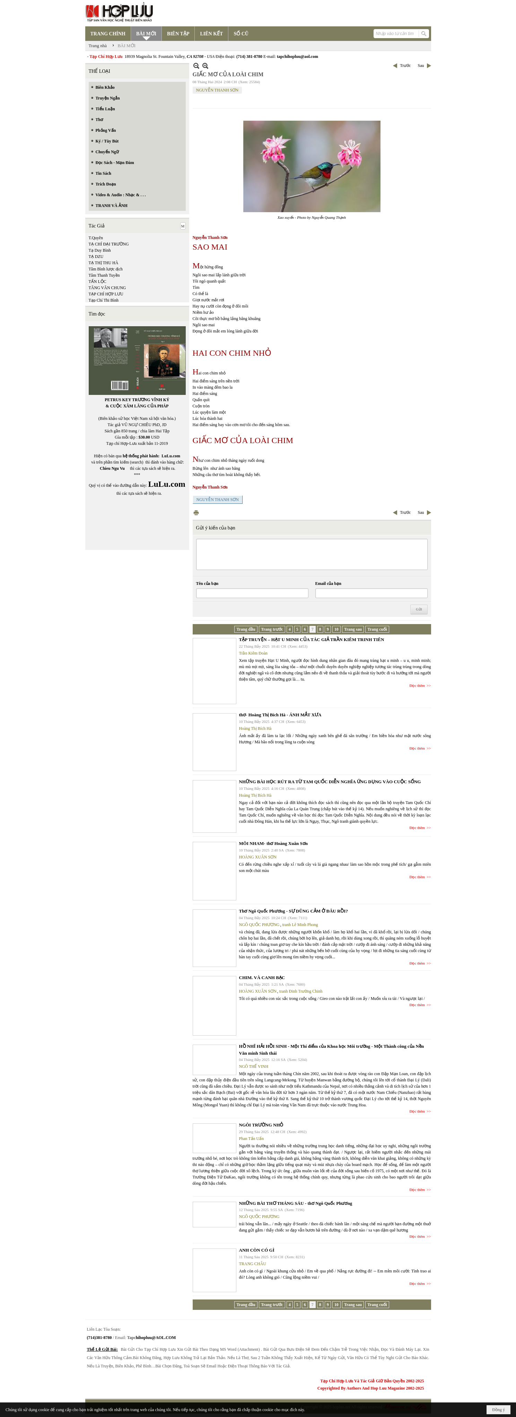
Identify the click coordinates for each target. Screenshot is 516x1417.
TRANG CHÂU (252, 1263)
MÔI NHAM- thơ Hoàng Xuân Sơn (273, 843)
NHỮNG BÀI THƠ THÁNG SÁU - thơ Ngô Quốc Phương (295, 1203)
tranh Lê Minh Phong (300, 924)
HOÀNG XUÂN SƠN (258, 857)
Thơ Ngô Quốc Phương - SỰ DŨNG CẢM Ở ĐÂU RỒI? (293, 911)
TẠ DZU (96, 256)
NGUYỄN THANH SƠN (217, 90)
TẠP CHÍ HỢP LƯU (106, 294)
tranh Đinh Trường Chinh (301, 991)
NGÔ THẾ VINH (254, 1066)
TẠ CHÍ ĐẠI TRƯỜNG (109, 244)
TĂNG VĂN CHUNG (107, 287)
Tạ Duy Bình (100, 250)
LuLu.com (170, 455)
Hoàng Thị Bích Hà (255, 728)
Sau (421, 65)
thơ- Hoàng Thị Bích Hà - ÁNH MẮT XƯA (280, 714)
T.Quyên (96, 237)
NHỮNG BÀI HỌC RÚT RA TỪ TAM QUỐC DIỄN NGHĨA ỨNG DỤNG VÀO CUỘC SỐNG (330, 781)
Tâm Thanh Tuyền (104, 275)
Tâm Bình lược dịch (106, 269)
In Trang (196, 512)
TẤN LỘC (97, 281)
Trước (405, 65)
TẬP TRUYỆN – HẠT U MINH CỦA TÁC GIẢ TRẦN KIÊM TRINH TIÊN (311, 639)
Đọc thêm (417, 685)
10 (336, 629)
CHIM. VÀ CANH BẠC (262, 977)
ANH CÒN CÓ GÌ (256, 1250)
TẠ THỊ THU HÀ (104, 262)
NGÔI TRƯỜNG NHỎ (261, 1124)
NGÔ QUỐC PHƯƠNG (259, 924)
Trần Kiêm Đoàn (253, 653)
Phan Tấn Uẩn (251, 1138)
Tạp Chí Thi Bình (104, 300)
